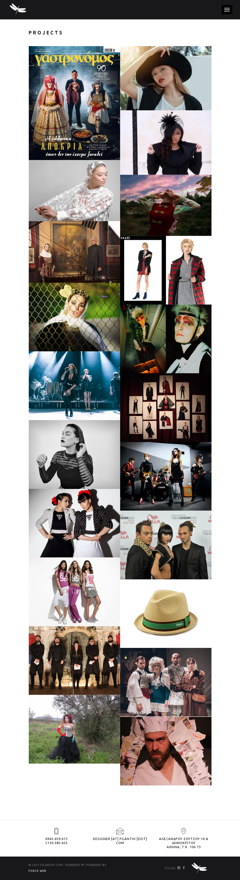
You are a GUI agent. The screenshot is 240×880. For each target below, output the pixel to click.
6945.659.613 (56, 839)
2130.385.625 (56, 843)
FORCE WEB (37, 870)
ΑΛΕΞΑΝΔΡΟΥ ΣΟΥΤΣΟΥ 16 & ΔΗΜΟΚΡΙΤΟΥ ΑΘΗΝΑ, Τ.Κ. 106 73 (183, 843)
